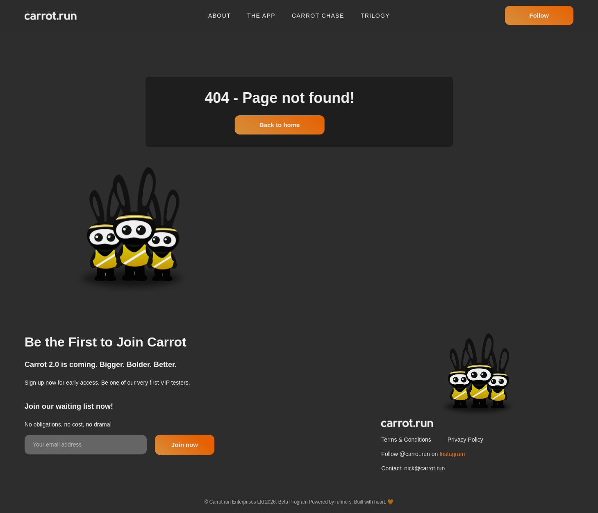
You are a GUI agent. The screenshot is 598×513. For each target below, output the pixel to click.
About (219, 12)
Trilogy (375, 12)
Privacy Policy (465, 455)
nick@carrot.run (424, 484)
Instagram (452, 469)
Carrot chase (318, 12)
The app (261, 12)
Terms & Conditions (406, 455)
